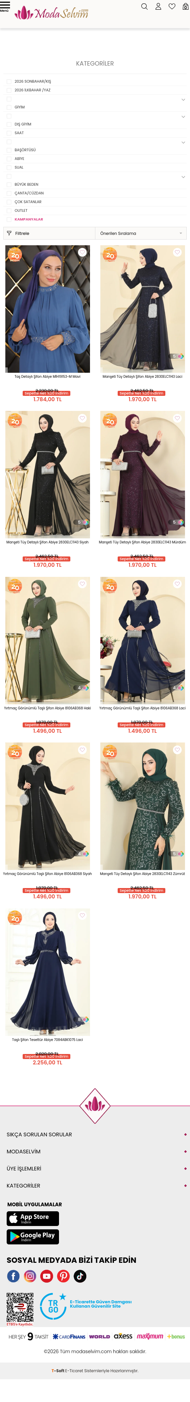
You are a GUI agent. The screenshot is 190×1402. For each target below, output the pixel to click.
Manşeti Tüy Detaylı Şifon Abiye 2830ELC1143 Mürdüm (142, 542)
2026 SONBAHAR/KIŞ (33, 81)
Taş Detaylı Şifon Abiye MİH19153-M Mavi (48, 376)
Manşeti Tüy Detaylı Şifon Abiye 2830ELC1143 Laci (142, 376)
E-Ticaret (74, 1371)
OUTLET (21, 210)
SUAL (19, 167)
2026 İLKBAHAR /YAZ (32, 90)
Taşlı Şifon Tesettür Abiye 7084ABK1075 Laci (47, 1039)
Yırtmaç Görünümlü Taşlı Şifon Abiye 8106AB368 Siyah (47, 873)
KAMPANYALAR (29, 219)
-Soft (58, 1371)
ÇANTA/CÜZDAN (29, 193)
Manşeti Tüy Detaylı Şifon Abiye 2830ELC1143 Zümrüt (142, 873)
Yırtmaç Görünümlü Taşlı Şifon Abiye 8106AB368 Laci (142, 708)
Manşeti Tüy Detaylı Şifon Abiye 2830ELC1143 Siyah (47, 542)
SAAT (19, 133)
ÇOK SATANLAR (28, 201)
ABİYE (19, 158)
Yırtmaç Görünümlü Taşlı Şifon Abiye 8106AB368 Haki (47, 708)
